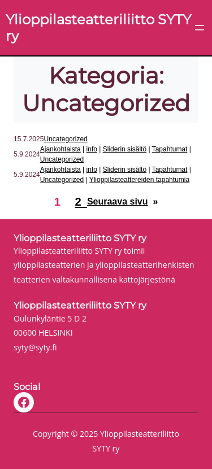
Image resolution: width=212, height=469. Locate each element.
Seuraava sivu (122, 202)
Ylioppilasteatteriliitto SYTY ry (80, 238)
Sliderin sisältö (124, 149)
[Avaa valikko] (199, 27)
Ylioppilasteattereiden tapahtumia (139, 180)
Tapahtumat (170, 149)
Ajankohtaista (60, 149)
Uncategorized (65, 139)
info (91, 149)
